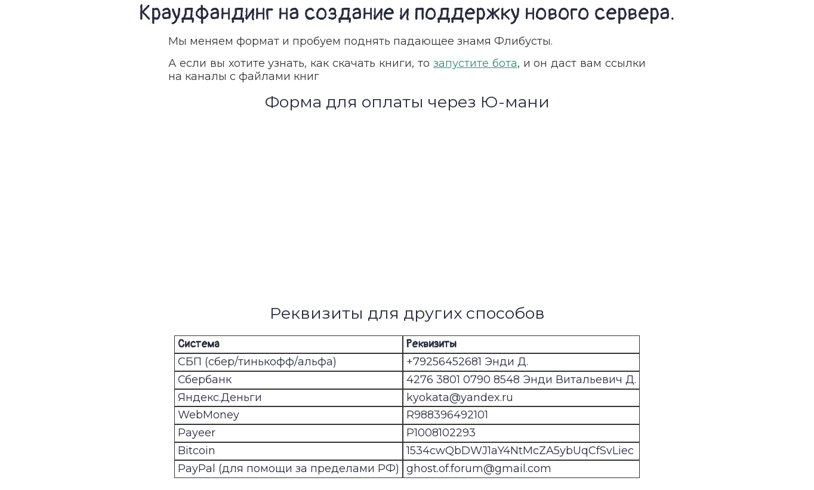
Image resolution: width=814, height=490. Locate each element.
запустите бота (475, 63)
